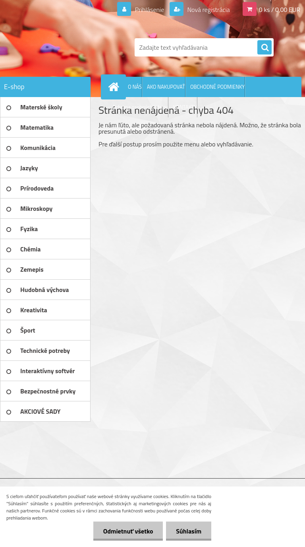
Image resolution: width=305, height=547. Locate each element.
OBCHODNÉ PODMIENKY (217, 87)
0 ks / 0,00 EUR (279, 9)
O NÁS (135, 87)
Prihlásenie (149, 9)
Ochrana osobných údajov (140, 107)
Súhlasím (188, 531)
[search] (264, 47)
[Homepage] (115, 87)
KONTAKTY (185, 107)
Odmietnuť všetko (128, 531)
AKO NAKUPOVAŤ (166, 87)
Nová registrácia (208, 9)
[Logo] (54, 47)
